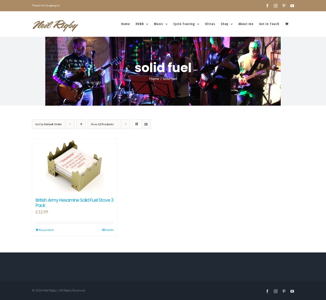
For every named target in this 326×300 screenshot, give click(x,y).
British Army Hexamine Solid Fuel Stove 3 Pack (74, 203)
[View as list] (145, 124)
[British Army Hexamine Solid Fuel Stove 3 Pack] (74, 166)
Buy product (46, 230)
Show (102, 124)
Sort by (48, 124)
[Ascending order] (81, 124)
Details (109, 230)
